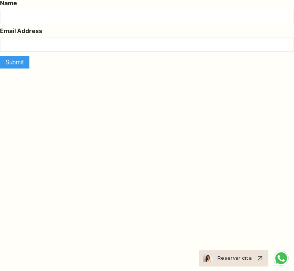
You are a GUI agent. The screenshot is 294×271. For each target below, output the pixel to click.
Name (8, 3)
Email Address (21, 31)
